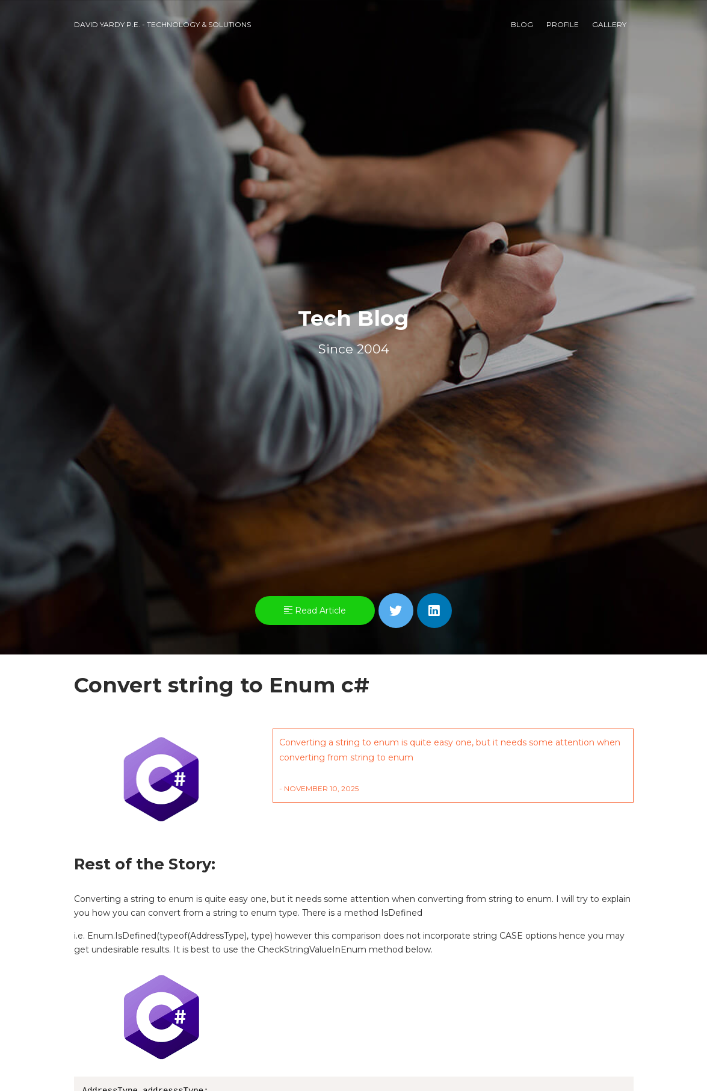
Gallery (609, 24)
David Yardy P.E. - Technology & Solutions (162, 24)
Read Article (315, 610)
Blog (522, 24)
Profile (562, 24)
